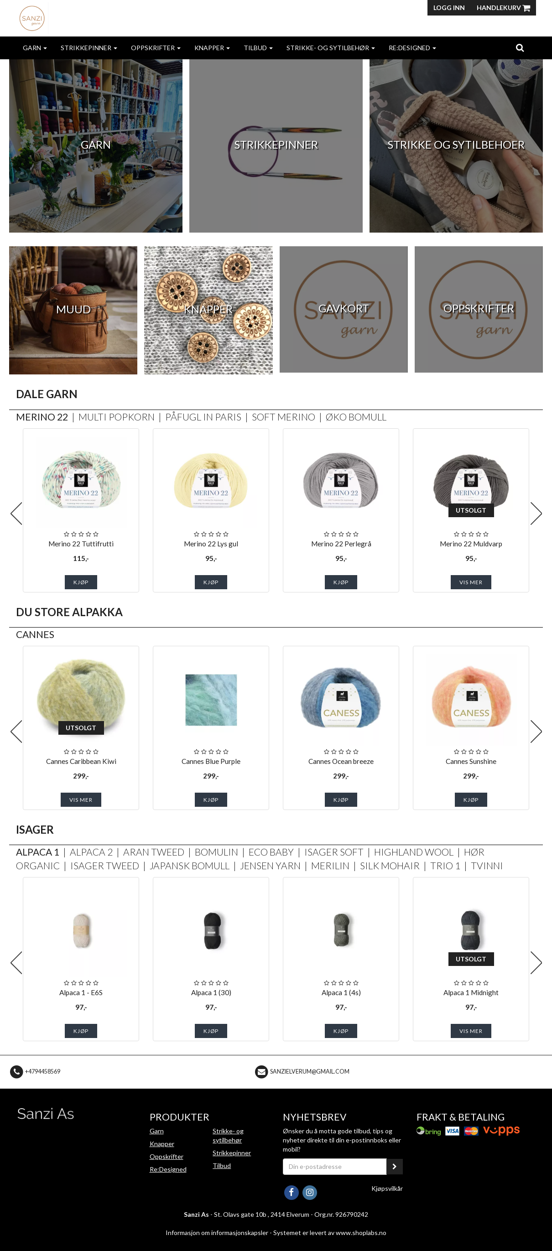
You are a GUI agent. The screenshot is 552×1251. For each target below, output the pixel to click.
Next (536, 513)
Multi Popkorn (116, 416)
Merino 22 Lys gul (211, 544)
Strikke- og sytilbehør (330, 48)
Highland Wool (413, 851)
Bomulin (216, 851)
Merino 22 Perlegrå (341, 544)
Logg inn (449, 7)
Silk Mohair (390, 865)
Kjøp (81, 582)
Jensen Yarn (270, 865)
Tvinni (487, 865)
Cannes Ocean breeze (341, 761)
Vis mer (471, 582)
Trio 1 (445, 865)
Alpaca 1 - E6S (81, 992)
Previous (16, 513)
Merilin (330, 865)
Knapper (212, 48)
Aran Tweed (153, 851)
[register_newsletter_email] (394, 1166)
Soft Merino (283, 416)
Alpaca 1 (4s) (341, 992)
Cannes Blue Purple (211, 761)
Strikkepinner (89, 48)
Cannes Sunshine (471, 761)
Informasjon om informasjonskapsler (217, 1232)
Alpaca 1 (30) (211, 992)
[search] (519, 47)
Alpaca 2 (91, 851)
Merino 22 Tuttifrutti (81, 544)
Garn (35, 48)
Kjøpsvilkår (387, 1188)
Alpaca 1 (37, 851)
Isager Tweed (104, 865)
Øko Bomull (356, 416)
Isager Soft (334, 851)
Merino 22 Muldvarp (471, 544)
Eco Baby (271, 851)
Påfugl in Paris (203, 416)
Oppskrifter (156, 48)
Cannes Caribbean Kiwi (81, 761)
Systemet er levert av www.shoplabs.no (329, 1232)
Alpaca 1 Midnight (471, 992)
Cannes (35, 634)
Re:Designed (412, 48)
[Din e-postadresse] (335, 1166)
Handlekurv (503, 7)
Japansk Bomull (189, 865)
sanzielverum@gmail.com (309, 1071)
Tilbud (258, 48)
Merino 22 (42, 416)
